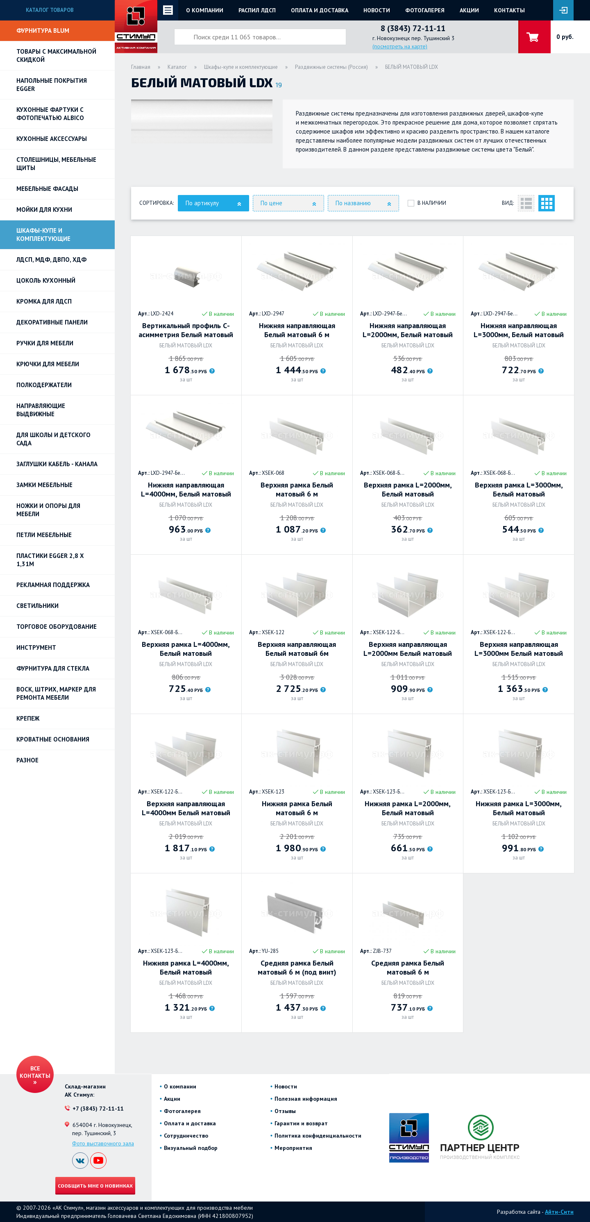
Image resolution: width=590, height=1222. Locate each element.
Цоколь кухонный (45, 280)
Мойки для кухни (44, 209)
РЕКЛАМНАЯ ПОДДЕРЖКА (53, 585)
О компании (204, 10)
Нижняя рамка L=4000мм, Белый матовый (186, 968)
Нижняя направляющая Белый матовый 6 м (297, 330)
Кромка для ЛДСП (44, 301)
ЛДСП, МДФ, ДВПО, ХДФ (51, 259)
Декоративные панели (52, 322)
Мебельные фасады (47, 189)
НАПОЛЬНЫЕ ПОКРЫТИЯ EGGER (51, 85)
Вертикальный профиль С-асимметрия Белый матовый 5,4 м (185, 330)
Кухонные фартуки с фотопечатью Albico (50, 114)
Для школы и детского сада (53, 439)
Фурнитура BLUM (42, 30)
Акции (469, 10)
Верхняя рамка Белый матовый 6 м (297, 490)
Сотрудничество (186, 1135)
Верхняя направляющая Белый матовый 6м (297, 649)
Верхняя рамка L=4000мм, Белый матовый (186, 649)
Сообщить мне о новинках (95, 1185)
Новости (376, 10)
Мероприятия (293, 1148)
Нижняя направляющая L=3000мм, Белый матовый (519, 330)
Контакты (509, 10)
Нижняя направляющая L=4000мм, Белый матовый (186, 490)
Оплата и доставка (319, 10)
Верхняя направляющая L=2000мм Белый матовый (407, 649)
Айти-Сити (559, 1211)
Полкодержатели (44, 385)
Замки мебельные (44, 485)
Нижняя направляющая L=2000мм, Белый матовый (408, 330)
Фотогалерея (425, 10)
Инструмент (36, 647)
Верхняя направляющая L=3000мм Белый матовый (518, 649)
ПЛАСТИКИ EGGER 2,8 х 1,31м (50, 560)
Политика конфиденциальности (318, 1135)
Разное (27, 760)
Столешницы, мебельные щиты (56, 164)
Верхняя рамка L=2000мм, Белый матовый (408, 490)
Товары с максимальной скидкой (56, 55)
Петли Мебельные (44, 535)
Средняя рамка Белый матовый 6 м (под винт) (297, 968)
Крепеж (27, 718)
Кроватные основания (52, 739)
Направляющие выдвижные (40, 410)
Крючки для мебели (47, 364)
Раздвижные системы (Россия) (331, 66)
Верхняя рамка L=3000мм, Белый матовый (519, 490)
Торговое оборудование (56, 626)
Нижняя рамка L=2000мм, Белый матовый (408, 808)
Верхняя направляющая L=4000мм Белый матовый (186, 808)
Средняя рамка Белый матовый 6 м (407, 968)
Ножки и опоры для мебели (48, 510)
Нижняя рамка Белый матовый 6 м (297, 808)
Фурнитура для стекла (52, 668)
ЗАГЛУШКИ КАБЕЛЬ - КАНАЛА (57, 464)
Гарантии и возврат (301, 1123)
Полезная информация (306, 1098)
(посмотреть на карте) (399, 46)
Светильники (37, 606)
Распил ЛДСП (257, 10)
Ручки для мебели (44, 343)
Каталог (177, 66)
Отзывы (285, 1111)
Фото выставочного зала (103, 1143)
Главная (140, 66)
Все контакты (35, 1072)
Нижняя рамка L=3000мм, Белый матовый (519, 808)
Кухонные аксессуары (51, 139)
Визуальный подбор (191, 1148)
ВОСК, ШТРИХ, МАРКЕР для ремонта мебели (56, 693)
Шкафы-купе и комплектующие (43, 235)
